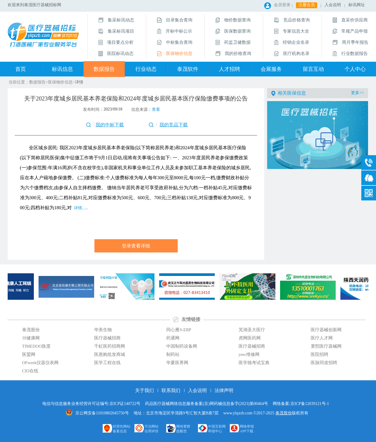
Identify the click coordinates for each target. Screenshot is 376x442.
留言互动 (313, 69)
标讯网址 (356, 5)
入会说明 (333, 5)
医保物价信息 (60, 82)
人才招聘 (229, 69)
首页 (20, 69)
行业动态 (146, 69)
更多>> (357, 93)
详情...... (80, 208)
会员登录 (282, 5)
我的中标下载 (110, 124)
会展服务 (271, 69)
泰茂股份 (283, 413)
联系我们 (171, 390)
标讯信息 (62, 69)
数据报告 (104, 69)
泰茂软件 (187, 69)
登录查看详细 (136, 245)
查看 (156, 109)
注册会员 (306, 5)
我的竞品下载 (173, 124)
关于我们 (144, 390)
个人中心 (355, 69)
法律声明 (223, 390)
